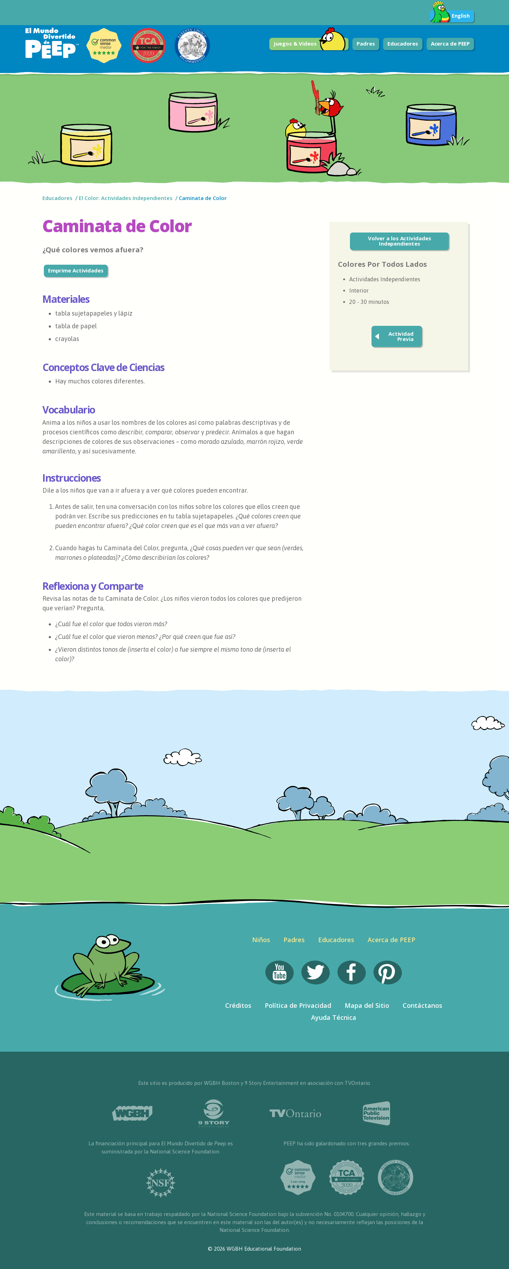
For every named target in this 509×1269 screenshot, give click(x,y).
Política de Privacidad (298, 1005)
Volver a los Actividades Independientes (399, 241)
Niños (261, 939)
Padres (366, 43)
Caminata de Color (203, 197)
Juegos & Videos (310, 44)
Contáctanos (422, 1005)
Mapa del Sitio (367, 1005)
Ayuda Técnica (333, 1017)
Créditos (238, 1005)
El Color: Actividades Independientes (125, 197)
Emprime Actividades (76, 270)
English (450, 16)
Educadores (402, 43)
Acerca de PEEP (450, 43)
